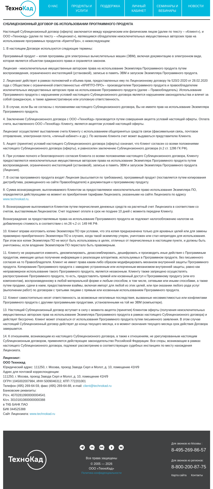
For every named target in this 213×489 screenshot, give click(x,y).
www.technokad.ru (16, 199)
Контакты (197, 475)
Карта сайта (179, 475)
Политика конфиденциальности (101, 472)
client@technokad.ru (97, 385)
